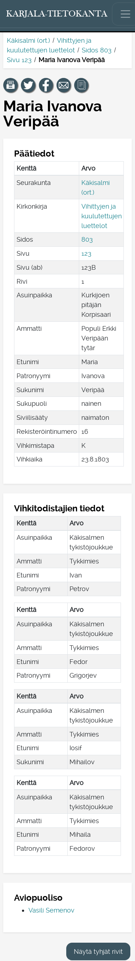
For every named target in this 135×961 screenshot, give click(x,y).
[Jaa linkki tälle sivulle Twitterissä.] (28, 85)
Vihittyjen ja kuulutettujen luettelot (101, 216)
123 (86, 253)
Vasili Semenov (51, 910)
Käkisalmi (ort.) (28, 40)
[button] (10, 85)
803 (87, 239)
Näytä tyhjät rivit (98, 951)
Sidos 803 (97, 50)
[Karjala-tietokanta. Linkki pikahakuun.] (57, 14)
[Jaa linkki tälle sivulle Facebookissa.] (46, 85)
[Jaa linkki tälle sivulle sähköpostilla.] (64, 85)
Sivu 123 (19, 60)
